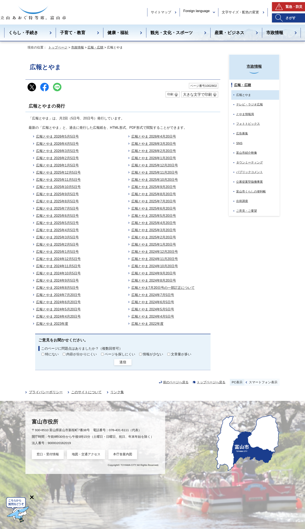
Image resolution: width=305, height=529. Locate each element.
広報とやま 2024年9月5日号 (57, 280)
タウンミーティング (249, 162)
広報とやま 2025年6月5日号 (57, 215)
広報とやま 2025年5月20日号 (153, 215)
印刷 (170, 94)
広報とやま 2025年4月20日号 (153, 223)
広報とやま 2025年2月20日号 (153, 237)
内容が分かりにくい (81, 354)
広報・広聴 (95, 47)
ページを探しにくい (120, 354)
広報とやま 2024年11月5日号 (58, 266)
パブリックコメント (249, 172)
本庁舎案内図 (122, 454)
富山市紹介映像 (246, 152)
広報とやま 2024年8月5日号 (57, 287)
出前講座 (242, 201)
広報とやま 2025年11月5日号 (58, 179)
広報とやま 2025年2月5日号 (57, 244)
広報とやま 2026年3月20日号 (153, 143)
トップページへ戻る (211, 382)
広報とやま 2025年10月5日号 (58, 187)
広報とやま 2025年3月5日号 (57, 237)
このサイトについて (86, 392)
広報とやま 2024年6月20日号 (58, 302)
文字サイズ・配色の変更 (240, 12)
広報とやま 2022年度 (147, 323)
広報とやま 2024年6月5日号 (152, 302)
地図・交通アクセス (86, 454)
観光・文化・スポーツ (171, 32)
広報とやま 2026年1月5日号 (57, 165)
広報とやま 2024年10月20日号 (154, 266)
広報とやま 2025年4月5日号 (57, 230)
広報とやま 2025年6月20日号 (153, 208)
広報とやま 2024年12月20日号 (154, 251)
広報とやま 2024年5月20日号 (58, 309)
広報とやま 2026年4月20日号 (153, 136)
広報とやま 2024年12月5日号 (58, 259)
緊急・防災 (294, 6)
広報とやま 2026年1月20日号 (153, 158)
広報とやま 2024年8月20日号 (153, 280)
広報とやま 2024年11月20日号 (154, 259)
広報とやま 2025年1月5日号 (57, 251)
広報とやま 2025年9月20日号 (153, 187)
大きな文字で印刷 (197, 94)
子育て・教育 (72, 32)
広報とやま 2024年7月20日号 (58, 295)
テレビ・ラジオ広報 (249, 104)
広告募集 (242, 133)
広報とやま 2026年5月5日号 (57, 136)
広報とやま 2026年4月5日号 (57, 143)
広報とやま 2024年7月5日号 (152, 295)
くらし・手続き (23, 32)
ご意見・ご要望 (246, 210)
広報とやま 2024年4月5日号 (152, 316)
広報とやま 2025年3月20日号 (153, 230)
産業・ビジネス (229, 32)
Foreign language (196, 11)
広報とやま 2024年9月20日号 (153, 273)
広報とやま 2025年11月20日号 (154, 172)
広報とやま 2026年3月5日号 (57, 151)
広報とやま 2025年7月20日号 (153, 201)
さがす (291, 18)
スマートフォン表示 (263, 382)
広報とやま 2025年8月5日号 (57, 201)
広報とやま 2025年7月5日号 (57, 208)
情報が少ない (153, 354)
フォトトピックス (248, 123)
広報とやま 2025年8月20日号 (153, 194)
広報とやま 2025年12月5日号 (58, 172)
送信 (122, 362)
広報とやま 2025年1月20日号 (153, 244)
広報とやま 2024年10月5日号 (58, 273)
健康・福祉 (118, 32)
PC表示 (237, 382)
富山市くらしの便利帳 (251, 191)
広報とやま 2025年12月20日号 (154, 165)
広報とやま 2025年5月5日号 (57, 223)
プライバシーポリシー (46, 392)
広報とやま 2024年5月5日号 (152, 309)
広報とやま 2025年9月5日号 (57, 194)
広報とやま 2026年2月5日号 (57, 158)
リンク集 (117, 392)
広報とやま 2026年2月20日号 (153, 151)
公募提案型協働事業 (249, 181)
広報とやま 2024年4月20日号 (58, 316)
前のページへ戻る (176, 382)
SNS (239, 143)
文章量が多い (181, 354)
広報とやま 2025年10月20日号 (154, 179)
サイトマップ (161, 12)
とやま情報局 (245, 114)
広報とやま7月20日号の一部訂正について (163, 287)
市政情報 (274, 32)
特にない (52, 354)
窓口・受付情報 (48, 454)
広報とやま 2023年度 (52, 323)
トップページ (57, 47)
